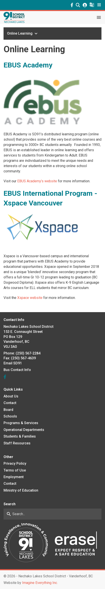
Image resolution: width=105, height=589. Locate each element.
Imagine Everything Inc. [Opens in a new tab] (40, 583)
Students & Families (20, 436)
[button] (78, 5)
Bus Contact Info (17, 370)
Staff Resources (17, 443)
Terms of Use (15, 470)
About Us (11, 396)
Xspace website (29, 298)
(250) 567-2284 (28, 353)
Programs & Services (21, 423)
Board (8, 410)
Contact (10, 403)
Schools (10, 416)
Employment (14, 477)
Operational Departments (24, 430)
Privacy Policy (15, 463)
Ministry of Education (21, 490)
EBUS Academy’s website (37, 181)
